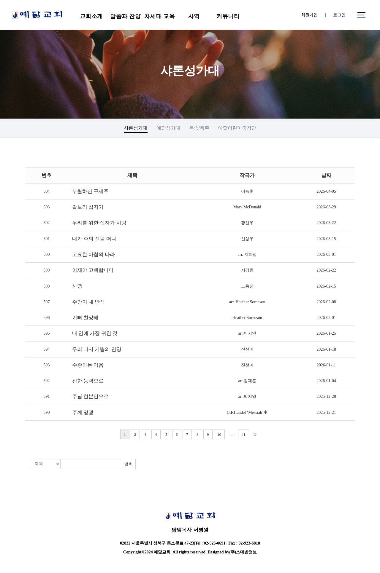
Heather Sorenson (247, 317)
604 (46, 191)
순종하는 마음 (88, 365)
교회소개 (91, 16)
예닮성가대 (168, 127)
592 (46, 381)
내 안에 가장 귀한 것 (95, 333)
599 (46, 270)
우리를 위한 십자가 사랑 (99, 223)
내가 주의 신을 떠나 (94, 239)
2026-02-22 (326, 270)
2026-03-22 (326, 223)
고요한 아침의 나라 (93, 254)
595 (46, 333)
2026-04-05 (326, 191)
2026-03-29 (326, 207)
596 (46, 317)
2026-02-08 (326, 302)
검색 (128, 464)
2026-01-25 (326, 333)
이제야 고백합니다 (93, 270)
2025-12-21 (326, 412)
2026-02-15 (326, 286)
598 (46, 286)
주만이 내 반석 (88, 302)
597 (46, 302)
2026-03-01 (326, 254)
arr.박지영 (247, 396)
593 (46, 365)
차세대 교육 (159, 16)
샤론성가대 (136, 127)
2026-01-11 (326, 365)
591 (46, 396)
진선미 (247, 349)
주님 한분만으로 (90, 396)
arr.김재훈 (247, 381)
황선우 (247, 223)
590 (46, 412)
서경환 (247, 270)
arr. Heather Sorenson (247, 302)
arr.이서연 (247, 333)
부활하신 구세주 (90, 191)
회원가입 (309, 15)
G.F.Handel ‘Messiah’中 (247, 412)
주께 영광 (83, 412)
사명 (77, 286)
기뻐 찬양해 (85, 317)
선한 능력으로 (88, 381)
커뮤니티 (228, 16)
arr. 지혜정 (247, 254)
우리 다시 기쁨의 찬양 (96, 349)
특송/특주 (199, 127)
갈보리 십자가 (88, 207)
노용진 (247, 286)
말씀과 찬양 (125, 16)
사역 (194, 16)
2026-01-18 (326, 349)
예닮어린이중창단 (237, 127)
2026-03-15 (326, 239)
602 (46, 223)
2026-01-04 (326, 381)
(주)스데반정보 (243, 552)
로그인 (339, 15)
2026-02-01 (326, 317)
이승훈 (247, 191)
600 (46, 254)
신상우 (247, 239)
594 (46, 349)
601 (46, 239)
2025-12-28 (326, 396)
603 (46, 207)
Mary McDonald (247, 207)
